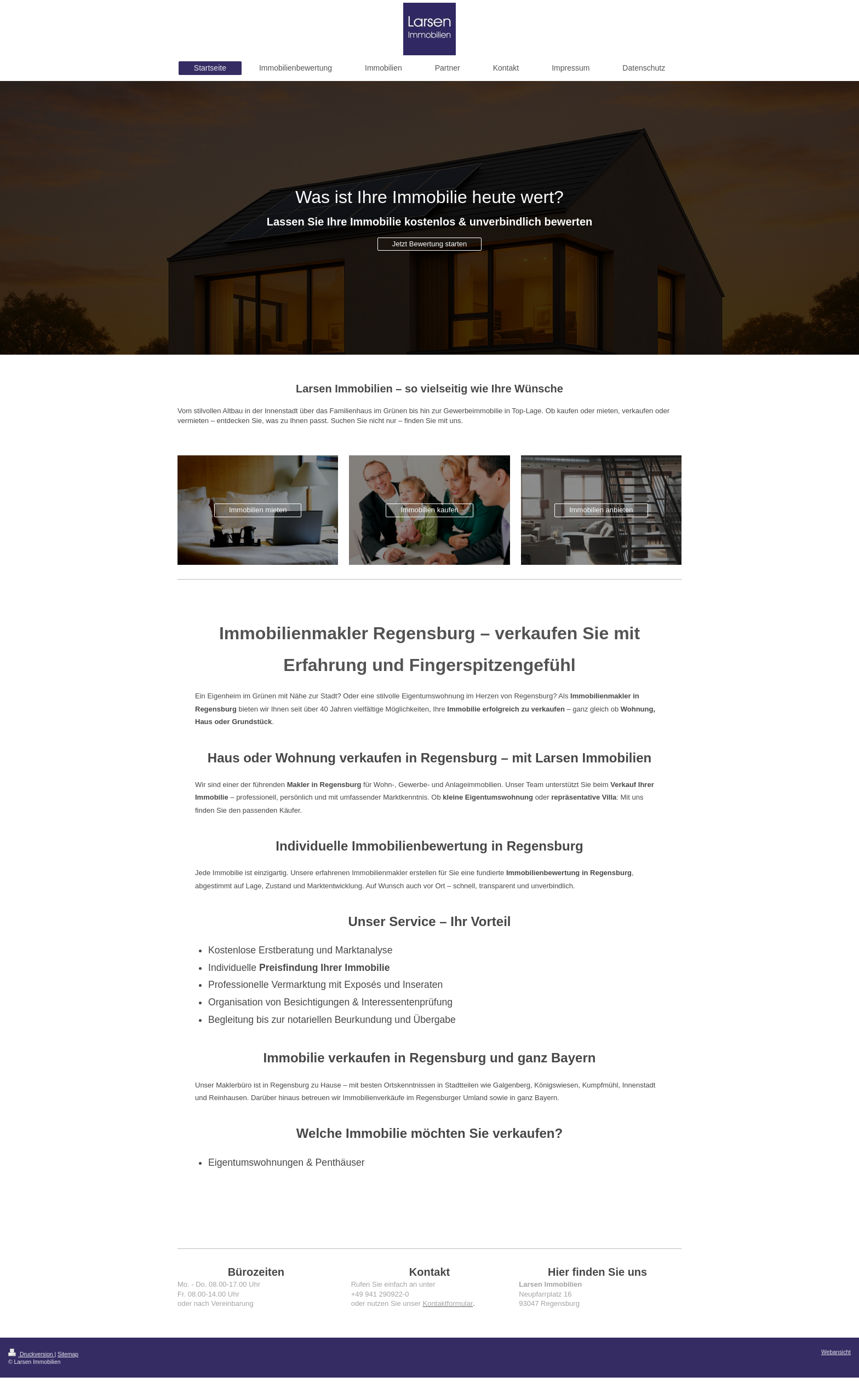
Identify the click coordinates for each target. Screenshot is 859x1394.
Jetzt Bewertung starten (429, 244)
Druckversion (31, 1354)
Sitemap (68, 1354)
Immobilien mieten (258, 510)
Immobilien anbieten (601, 510)
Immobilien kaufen (429, 510)
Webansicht (836, 1352)
